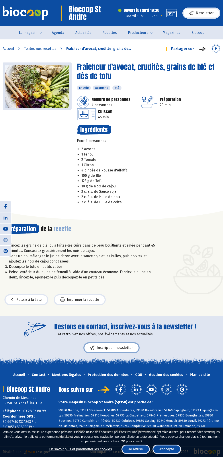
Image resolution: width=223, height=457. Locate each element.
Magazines (171, 33)
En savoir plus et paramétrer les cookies (80, 449)
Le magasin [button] (28, 33)
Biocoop (197, 33)
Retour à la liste (26, 300)
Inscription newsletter (111, 348)
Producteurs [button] (138, 33)
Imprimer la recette (79, 300)
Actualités (83, 33)
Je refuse (135, 449)
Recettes (109, 33)
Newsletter (201, 13)
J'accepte (166, 449)
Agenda (58, 33)
